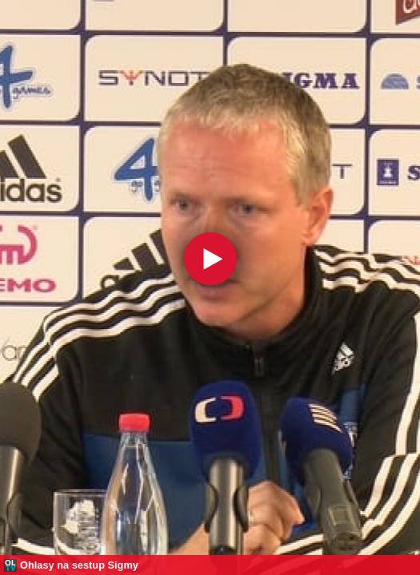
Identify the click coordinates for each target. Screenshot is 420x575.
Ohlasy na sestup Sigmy (79, 565)
